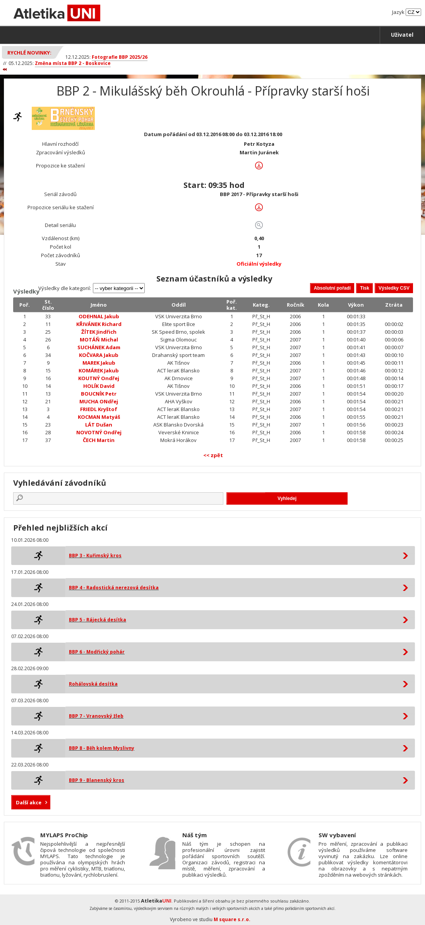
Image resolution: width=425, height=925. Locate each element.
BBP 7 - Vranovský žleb (96, 716)
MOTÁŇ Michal (99, 339)
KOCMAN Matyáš (99, 416)
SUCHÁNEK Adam (98, 347)
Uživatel (402, 34)
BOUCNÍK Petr (99, 393)
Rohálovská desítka (93, 684)
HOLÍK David (99, 385)
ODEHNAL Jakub (99, 316)
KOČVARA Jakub (98, 355)
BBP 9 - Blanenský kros (96, 780)
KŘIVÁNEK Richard (99, 324)
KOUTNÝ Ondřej (98, 378)
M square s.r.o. (232, 919)
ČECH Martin (99, 440)
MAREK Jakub (98, 362)
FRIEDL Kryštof (98, 409)
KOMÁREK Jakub (99, 370)
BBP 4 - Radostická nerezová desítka (114, 587)
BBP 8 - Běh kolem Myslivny (101, 748)
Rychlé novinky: (29, 52)
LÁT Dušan (98, 424)
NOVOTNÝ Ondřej (99, 432)
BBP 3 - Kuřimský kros (95, 555)
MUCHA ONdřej (98, 401)
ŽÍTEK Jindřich (99, 331)
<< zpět (213, 455)
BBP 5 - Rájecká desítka (97, 619)
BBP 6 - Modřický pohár (97, 652)
